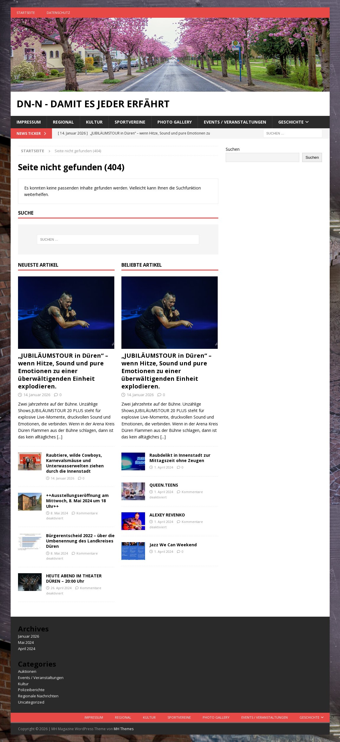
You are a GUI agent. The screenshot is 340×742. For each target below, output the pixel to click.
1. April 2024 (163, 467)
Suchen (233, 149)
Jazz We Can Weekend (173, 544)
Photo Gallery (174, 122)
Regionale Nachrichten (38, 696)
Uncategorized (31, 702)
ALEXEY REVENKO (167, 515)
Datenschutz (58, 12)
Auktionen (27, 671)
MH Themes (124, 728)
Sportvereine (130, 122)
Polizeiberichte (31, 689)
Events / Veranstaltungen (235, 122)
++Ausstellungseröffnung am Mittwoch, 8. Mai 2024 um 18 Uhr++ (77, 500)
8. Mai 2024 (59, 513)
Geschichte (291, 122)
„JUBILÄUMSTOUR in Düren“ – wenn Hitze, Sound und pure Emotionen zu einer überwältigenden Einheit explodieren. (63, 370)
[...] (59, 437)
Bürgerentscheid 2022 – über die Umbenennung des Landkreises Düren (80, 541)
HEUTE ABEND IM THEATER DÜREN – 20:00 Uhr (74, 578)
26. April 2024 (61, 588)
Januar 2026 (28, 636)
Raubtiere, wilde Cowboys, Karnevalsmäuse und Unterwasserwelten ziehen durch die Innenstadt (75, 463)
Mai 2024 (26, 642)
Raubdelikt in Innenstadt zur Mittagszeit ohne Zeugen (179, 457)
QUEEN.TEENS (164, 485)
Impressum (29, 122)
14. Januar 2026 (36, 394)
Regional (63, 122)
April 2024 (26, 648)
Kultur (94, 122)
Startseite (26, 12)
